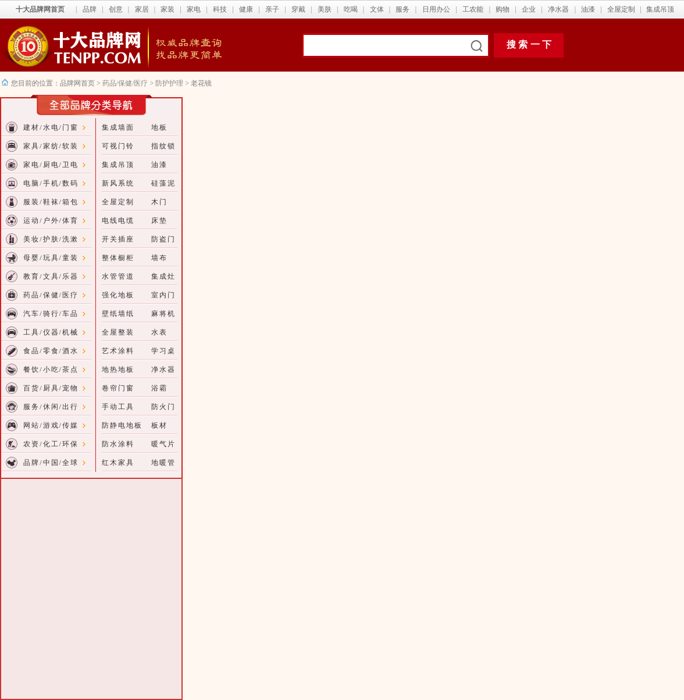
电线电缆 (118, 220)
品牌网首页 (78, 83)
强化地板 (118, 295)
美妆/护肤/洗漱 (51, 239)
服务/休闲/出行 (51, 407)
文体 (377, 9)
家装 (167, 9)
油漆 (588, 9)
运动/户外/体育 (51, 220)
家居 (142, 9)
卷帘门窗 (118, 388)
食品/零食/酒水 (51, 351)
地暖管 (163, 463)
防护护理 (169, 83)
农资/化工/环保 (51, 444)
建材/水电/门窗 (51, 127)
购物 (503, 9)
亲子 (272, 9)
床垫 (159, 220)
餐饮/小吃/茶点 (51, 369)
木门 (159, 202)
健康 (246, 9)
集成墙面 (118, 127)
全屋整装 (118, 332)
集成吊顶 (660, 9)
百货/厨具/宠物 (51, 388)
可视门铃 (118, 146)
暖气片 (163, 444)
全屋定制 (621, 9)
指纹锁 (163, 146)
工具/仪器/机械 (51, 332)
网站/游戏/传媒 (51, 425)
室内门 (163, 295)
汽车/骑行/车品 (51, 314)
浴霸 (159, 388)
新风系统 (118, 183)
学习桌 (163, 351)
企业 (529, 9)
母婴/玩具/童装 (51, 258)
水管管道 (118, 276)
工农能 (472, 9)
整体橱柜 (118, 258)
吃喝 (351, 9)
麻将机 (163, 314)
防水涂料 (118, 444)
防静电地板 (122, 425)
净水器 (558, 9)
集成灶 (163, 276)
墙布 (159, 258)
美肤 (325, 9)
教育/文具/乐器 (51, 276)
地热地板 (118, 369)
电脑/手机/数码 (51, 183)
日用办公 (436, 9)
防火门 (163, 407)
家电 (194, 9)
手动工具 (118, 407)
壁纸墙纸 (118, 314)
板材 (159, 425)
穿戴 (298, 9)
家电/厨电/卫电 (51, 165)
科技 (220, 9)
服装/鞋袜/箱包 (51, 202)
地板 (159, 127)
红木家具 (118, 463)
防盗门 (163, 239)
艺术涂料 (118, 351)
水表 (159, 332)
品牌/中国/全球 (51, 463)
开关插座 (118, 239)
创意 (116, 9)
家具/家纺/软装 (51, 146)
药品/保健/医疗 (125, 83)
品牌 (90, 9)
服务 (402, 9)
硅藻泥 (163, 183)
